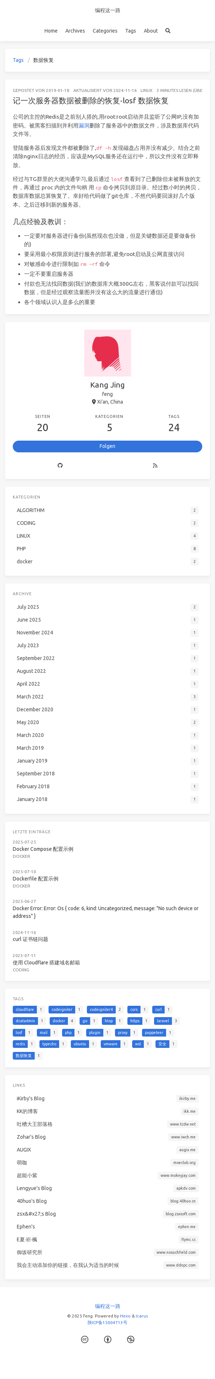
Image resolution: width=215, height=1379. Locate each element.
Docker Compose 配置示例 (43, 849)
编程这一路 (107, 10)
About (151, 31)
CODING (21, 969)
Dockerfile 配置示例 (35, 879)
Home (51, 31)
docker (21, 856)
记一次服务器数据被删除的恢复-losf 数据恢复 (91, 100)
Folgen (107, 446)
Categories (105, 31)
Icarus (142, 1315)
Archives (75, 31)
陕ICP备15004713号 (107, 1322)
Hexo (125, 1315)
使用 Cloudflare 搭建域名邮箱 (46, 962)
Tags (130, 31)
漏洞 (83, 125)
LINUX (147, 90)
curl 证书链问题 (30, 939)
